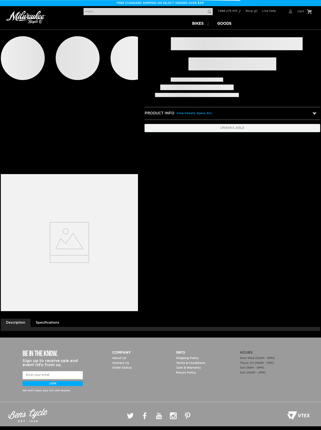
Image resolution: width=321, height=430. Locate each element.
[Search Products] (210, 11)
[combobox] (148, 11)
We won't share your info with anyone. (47, 390)
